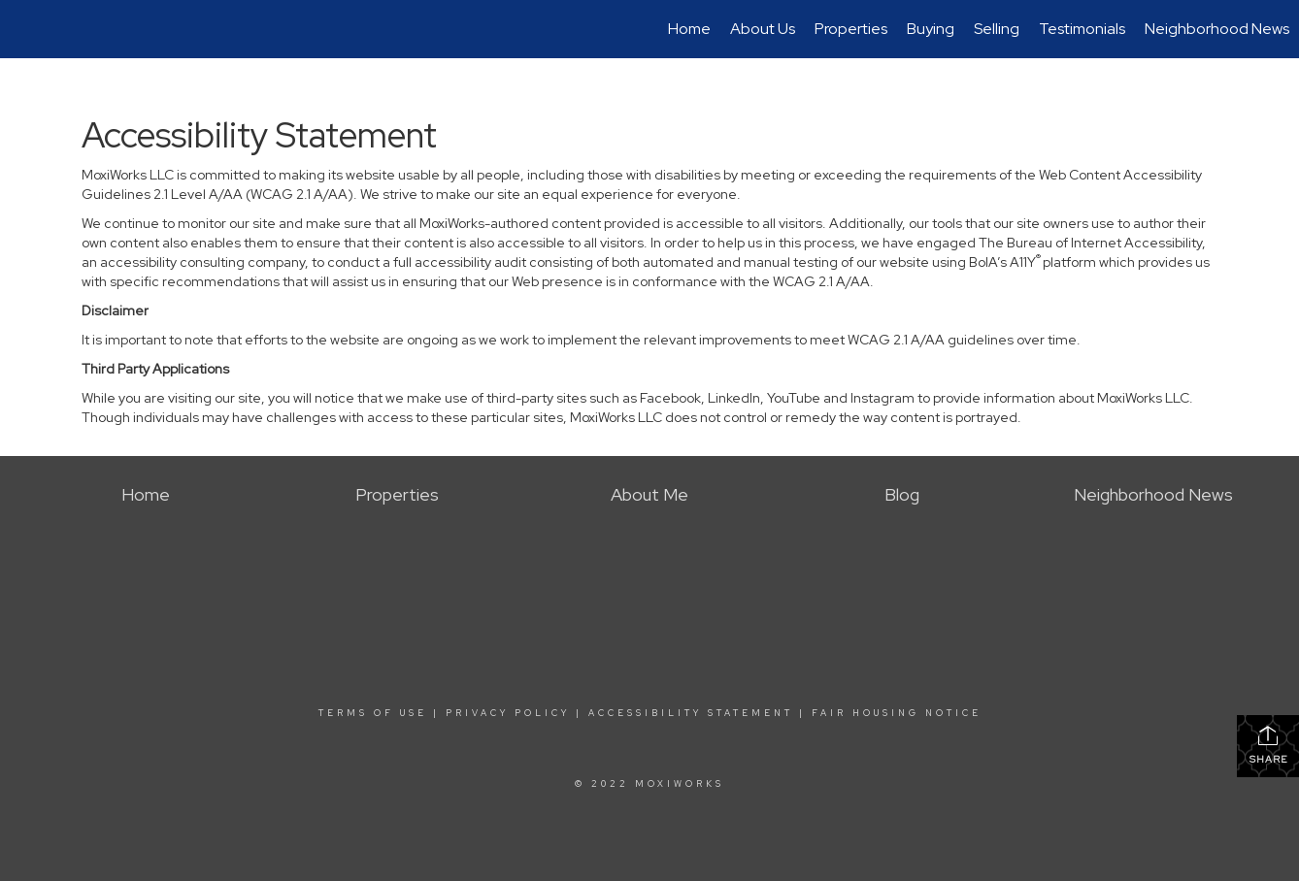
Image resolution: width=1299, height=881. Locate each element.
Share (1268, 745)
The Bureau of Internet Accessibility (1090, 242)
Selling (996, 28)
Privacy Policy (508, 713)
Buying (930, 28)
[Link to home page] (25, 29)
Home (689, 28)
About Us (762, 28)
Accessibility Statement (690, 713)
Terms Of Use (372, 713)
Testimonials (1082, 28)
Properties (851, 28)
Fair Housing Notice (897, 713)
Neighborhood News (1217, 28)
